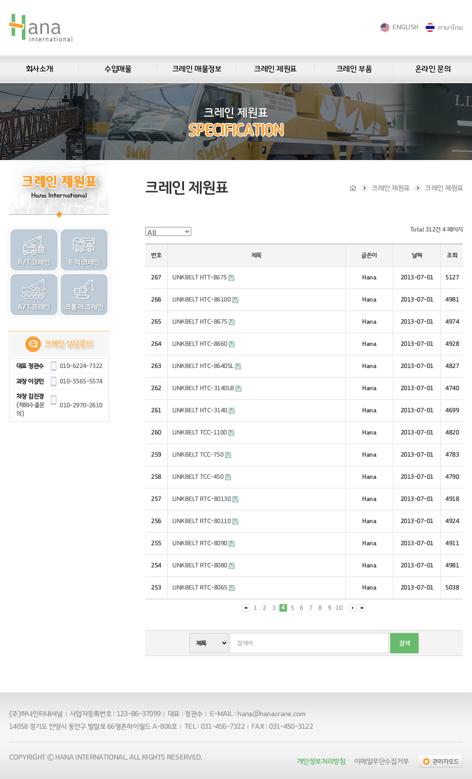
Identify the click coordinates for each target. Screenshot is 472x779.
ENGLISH (405, 27)
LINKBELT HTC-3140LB (206, 388)
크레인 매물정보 (196, 69)
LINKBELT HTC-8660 (203, 344)
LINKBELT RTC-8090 (203, 543)
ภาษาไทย (450, 27)
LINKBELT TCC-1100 (203, 433)
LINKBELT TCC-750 (201, 455)
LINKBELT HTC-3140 (203, 410)
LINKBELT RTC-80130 (205, 499)
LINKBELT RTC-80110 (205, 521)
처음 (246, 608)
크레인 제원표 (275, 69)
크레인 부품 (354, 69)
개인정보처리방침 (321, 761)
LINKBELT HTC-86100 (205, 300)
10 (339, 608)
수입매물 (117, 69)
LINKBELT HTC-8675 (203, 322)
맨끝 (362, 608)
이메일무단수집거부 (381, 761)
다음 (353, 608)
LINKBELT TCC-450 (201, 477)
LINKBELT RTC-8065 (203, 588)
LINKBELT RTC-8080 (203, 565)
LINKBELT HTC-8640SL (206, 366)
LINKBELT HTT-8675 (203, 277)
